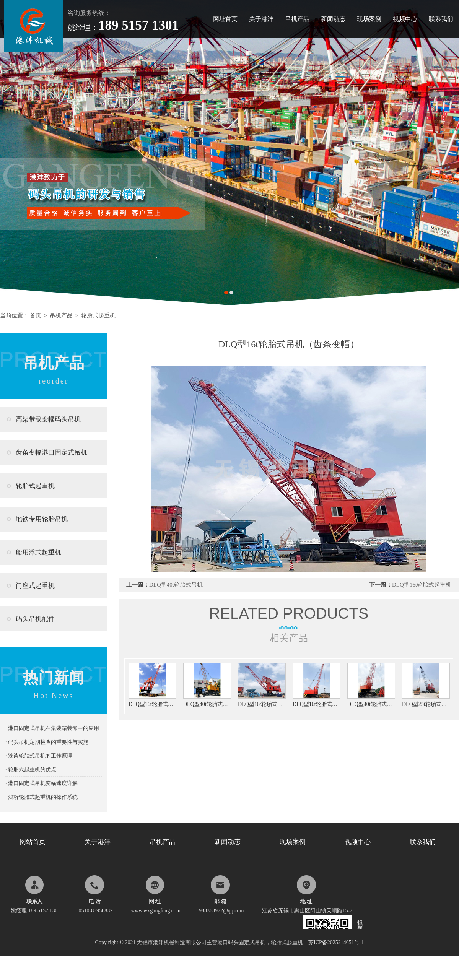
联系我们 (441, 19)
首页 (35, 315)
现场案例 (369, 19)
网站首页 (33, 842)
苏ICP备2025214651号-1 (336, 942)
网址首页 (225, 19)
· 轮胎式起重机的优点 (30, 769)
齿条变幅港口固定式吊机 (51, 452)
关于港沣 (261, 19)
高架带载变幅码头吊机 (48, 419)
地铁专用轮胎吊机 (42, 519)
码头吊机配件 (35, 619)
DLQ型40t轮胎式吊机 (176, 585)
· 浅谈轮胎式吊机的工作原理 (38, 756)
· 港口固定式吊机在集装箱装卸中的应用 (52, 728)
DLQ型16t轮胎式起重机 (421, 585)
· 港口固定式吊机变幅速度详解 (41, 783)
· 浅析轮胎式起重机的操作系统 (41, 797)
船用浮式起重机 (38, 552)
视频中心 (405, 19)
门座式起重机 (35, 585)
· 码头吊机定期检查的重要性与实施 (46, 742)
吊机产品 (297, 19)
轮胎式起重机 (98, 315)
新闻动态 (333, 19)
